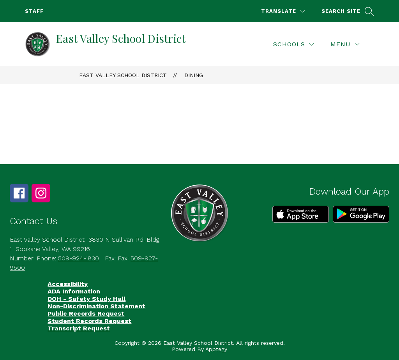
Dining (193, 75)
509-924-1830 (78, 258)
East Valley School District (123, 75)
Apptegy (216, 349)
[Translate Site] (283, 11)
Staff (34, 11)
